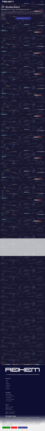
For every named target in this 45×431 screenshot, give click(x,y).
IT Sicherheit (8, 397)
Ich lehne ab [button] (14, 427)
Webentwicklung (9, 394)
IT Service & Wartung (10, 399)
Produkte (7, 383)
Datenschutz (8, 385)
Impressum (8, 388)
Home (7, 380)
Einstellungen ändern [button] (23, 427)
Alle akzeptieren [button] (6, 427)
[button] (23, 19)
